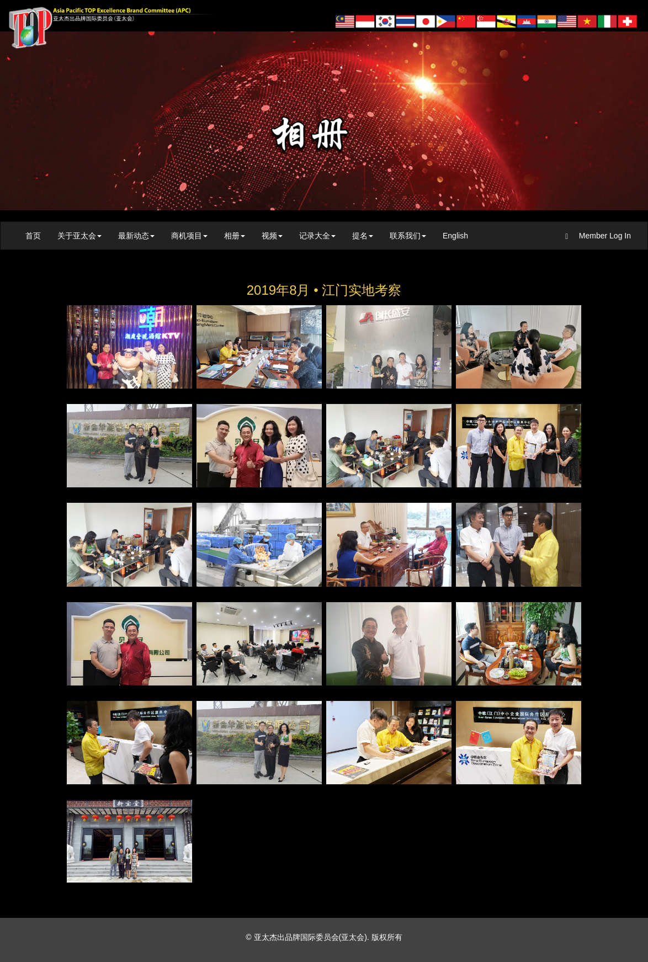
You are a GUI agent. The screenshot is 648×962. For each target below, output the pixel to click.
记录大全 (317, 235)
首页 (33, 235)
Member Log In (598, 236)
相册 (234, 235)
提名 (362, 235)
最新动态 (136, 235)
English (455, 235)
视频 (272, 235)
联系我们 (408, 235)
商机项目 (189, 235)
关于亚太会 (79, 235)
